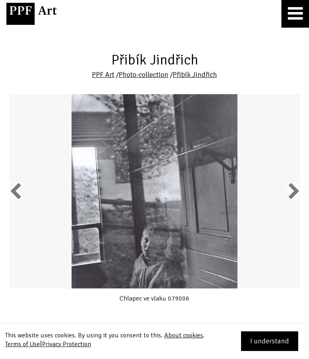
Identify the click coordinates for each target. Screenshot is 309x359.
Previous (16, 191)
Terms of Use (22, 344)
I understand (269, 341)
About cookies (183, 335)
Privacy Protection (66, 344)
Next (293, 191)
